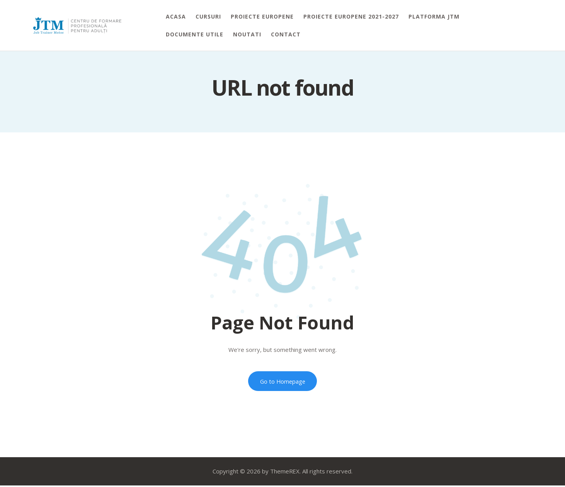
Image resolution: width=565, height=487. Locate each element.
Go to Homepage (282, 382)
